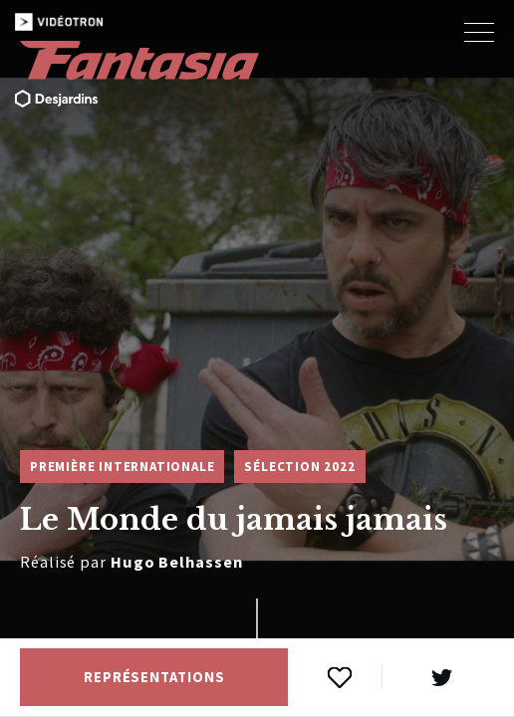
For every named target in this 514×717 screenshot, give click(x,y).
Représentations (154, 677)
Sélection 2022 (299, 466)
